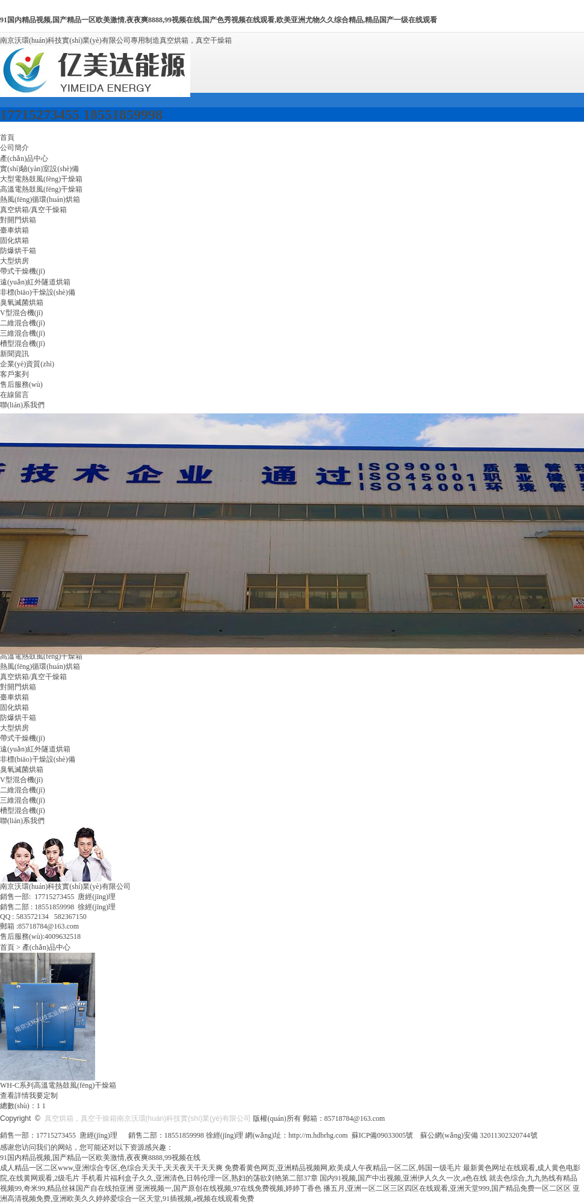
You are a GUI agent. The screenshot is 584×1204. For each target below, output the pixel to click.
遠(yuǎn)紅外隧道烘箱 (35, 282)
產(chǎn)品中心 (24, 158)
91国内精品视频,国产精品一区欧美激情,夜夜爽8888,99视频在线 (100, 1157)
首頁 (7, 137)
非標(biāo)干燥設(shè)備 (37, 292)
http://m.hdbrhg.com (318, 1135)
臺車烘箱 (14, 230)
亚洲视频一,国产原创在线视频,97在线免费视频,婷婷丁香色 (228, 1188)
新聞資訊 (14, 354)
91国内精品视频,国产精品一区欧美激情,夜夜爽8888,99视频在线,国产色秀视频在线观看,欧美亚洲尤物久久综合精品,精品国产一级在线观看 (218, 20)
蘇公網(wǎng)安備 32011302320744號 (478, 1135)
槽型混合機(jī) (22, 343)
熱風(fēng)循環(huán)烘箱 (40, 199)
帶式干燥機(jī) (22, 271)
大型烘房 (14, 261)
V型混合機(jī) (21, 313)
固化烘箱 (14, 240)
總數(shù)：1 (20, 1106)
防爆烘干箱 (18, 250)
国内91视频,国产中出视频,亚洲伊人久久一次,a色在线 (403, 1178)
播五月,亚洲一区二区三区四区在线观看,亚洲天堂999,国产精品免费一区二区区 (447, 1188)
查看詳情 (14, 1095)
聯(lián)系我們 (22, 405)
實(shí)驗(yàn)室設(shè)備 (39, 169)
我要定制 (43, 1095)
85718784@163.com (355, 1118)
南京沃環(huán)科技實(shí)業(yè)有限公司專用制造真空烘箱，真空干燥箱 (116, 40)
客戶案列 (14, 374)
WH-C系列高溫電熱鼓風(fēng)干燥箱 (58, 1085)
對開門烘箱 (18, 220)
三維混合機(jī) (22, 333)
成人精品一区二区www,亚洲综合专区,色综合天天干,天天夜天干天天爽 (111, 1168)
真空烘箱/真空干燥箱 (33, 209)
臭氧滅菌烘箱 (21, 302)
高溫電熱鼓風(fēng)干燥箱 (41, 189)
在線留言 (14, 394)
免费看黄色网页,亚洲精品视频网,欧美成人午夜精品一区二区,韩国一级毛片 (343, 1168)
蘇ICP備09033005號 (383, 1135)
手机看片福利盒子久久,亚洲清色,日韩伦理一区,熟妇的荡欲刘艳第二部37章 (199, 1178)
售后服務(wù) (21, 384)
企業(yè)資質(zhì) (27, 364)
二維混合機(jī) (22, 323)
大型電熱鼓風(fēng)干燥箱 (41, 179)
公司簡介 (14, 147)
